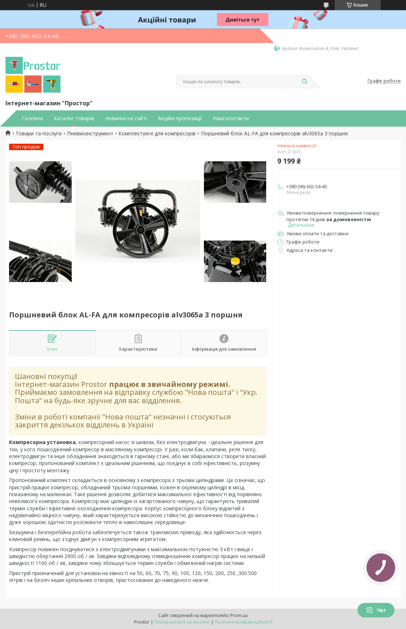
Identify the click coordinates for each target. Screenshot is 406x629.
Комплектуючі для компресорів (157, 133)
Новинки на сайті (126, 118)
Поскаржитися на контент (182, 622)
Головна (32, 118)
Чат (376, 610)
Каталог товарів (74, 118)
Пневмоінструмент (90, 133)
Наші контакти (231, 118)
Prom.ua (239, 615)
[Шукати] (304, 81)
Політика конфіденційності (243, 622)
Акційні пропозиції (180, 118)
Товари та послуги (39, 133)
